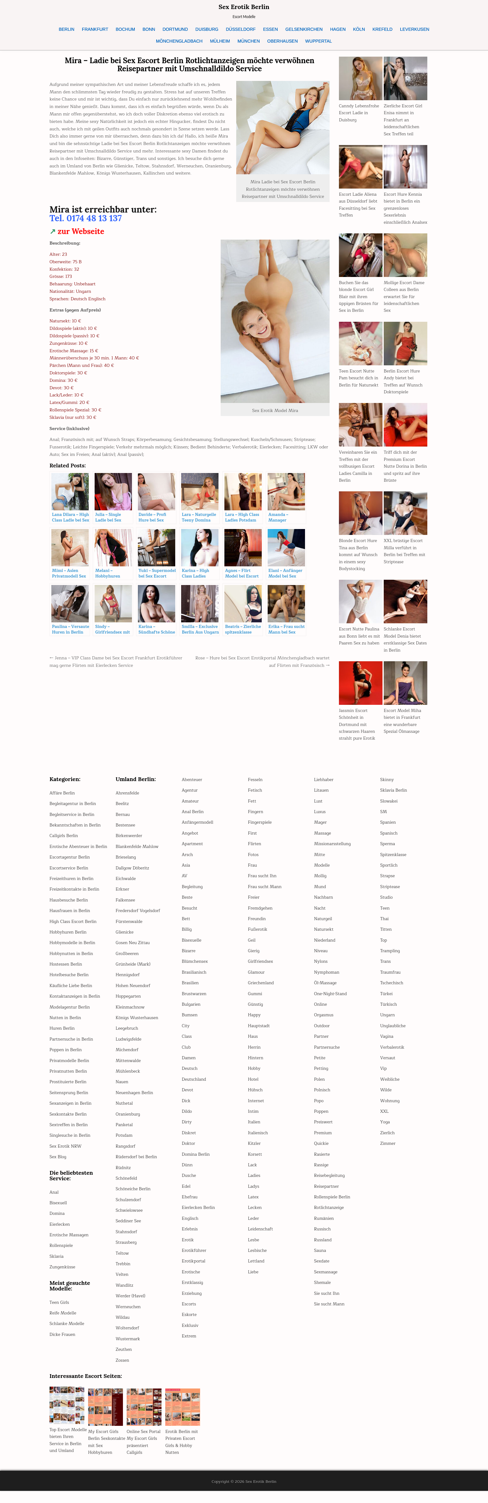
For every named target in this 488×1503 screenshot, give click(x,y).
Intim (253, 1118)
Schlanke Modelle (67, 1337)
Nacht (320, 915)
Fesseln (255, 786)
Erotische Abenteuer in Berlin (72, 857)
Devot (188, 1097)
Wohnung (390, 1107)
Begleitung (193, 893)
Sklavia (56, 1270)
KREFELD (383, 29)
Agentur (190, 797)
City (186, 1032)
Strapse (388, 883)
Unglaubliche (393, 1032)
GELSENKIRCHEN (304, 29)
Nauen (122, 1089)
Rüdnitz (123, 1174)
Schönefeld (127, 1185)
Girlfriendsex (261, 968)
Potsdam (124, 1142)
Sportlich (389, 872)
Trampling (390, 957)
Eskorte (189, 1321)
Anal (54, 1206)
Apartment (193, 851)
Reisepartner (327, 1193)
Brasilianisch (194, 979)
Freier (254, 904)
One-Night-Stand (331, 1000)
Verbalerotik (393, 1054)
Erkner (123, 896)
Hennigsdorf (128, 982)
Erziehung (192, 1300)
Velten (122, 1281)
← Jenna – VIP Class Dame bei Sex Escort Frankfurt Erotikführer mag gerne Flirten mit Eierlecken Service (106, 661)
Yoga (385, 1129)
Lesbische (258, 1257)
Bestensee (126, 832)
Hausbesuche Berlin (69, 914)
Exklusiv (190, 1332)
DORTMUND (175, 29)
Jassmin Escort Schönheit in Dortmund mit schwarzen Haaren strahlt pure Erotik (358, 731)
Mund (320, 893)
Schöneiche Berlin (134, 1196)
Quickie (321, 1150)
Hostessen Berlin (66, 978)
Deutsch (190, 1075)
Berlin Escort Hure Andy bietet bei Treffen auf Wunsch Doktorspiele (404, 388)
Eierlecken (60, 1238)
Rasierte (322, 1161)
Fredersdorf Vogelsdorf (139, 917)
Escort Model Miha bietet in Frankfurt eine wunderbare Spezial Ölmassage (403, 728)
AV (185, 883)
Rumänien (324, 1225)
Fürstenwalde (129, 928)
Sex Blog (58, 1170)
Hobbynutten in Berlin (72, 967)
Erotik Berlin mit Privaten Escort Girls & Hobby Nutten (182, 1449)
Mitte (319, 861)
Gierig (254, 957)
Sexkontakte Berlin (68, 1127)
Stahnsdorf (127, 1238)
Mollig (320, 883)
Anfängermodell (198, 829)
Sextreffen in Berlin (69, 1138)
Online (320, 1011)
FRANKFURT (95, 29)
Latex (253, 1203)
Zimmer (388, 1150)
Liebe (253, 1278)
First (252, 840)
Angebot (190, 840)
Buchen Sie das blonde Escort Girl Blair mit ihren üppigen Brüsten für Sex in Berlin (359, 303)
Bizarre (189, 957)
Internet (256, 1107)
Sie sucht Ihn (327, 1300)
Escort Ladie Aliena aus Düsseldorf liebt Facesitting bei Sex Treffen (359, 205)
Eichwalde (126, 885)
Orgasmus (324, 1022)
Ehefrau (190, 1203)
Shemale (322, 1289)
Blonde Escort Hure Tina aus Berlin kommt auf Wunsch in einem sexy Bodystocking (359, 561)
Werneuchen (129, 1313)
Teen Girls (59, 1316)
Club (186, 1054)
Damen (189, 1064)
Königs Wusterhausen (138, 1024)
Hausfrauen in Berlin (70, 924)
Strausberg (127, 1249)
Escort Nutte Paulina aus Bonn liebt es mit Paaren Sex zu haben (360, 643)
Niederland (325, 947)
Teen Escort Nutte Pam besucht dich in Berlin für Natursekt (359, 385)
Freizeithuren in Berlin (72, 892)
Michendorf (127, 1057)
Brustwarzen (194, 1000)
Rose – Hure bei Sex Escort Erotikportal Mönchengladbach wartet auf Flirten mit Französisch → (268, 661)
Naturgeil (323, 925)
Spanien (388, 829)
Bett (186, 925)
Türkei (386, 1000)
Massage (323, 840)
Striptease (390, 893)
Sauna (320, 1257)
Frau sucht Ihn (263, 883)
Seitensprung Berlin (69, 1106)
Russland (323, 1246)
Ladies (254, 1182)
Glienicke (125, 939)
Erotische (191, 1278)
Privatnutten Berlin (68, 1085)
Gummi (255, 1000)
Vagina (387, 1043)
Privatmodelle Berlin (70, 1074)
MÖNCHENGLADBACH (179, 41)
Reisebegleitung (330, 1182)
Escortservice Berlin (69, 881)
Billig (187, 936)
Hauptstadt (259, 1032)
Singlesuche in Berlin (70, 1149)
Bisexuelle (192, 947)
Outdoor (322, 1032)
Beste (187, 904)
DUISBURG (206, 29)
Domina (57, 1227)
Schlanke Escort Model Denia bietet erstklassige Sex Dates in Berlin (403, 647)
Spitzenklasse (394, 861)
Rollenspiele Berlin (333, 1203)
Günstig (256, 1011)
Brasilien (190, 990)
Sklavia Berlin (394, 797)
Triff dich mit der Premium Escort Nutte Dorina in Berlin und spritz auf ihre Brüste (404, 473)
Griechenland (261, 990)
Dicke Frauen (62, 1348)
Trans (385, 968)
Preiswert (323, 1129)
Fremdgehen (261, 915)
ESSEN (270, 29)
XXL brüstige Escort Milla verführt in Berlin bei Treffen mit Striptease (405, 558)
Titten (386, 936)
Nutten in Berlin (65, 1031)
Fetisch (255, 797)
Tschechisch (392, 990)
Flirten (255, 851)
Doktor (188, 1150)
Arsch (187, 861)
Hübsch (255, 1097)
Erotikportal (194, 1268)
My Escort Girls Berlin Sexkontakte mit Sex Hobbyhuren (105, 1449)
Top (383, 947)
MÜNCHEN (248, 41)
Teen (385, 915)
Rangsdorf (126, 1153)
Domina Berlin (196, 1161)
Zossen (123, 1367)
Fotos (253, 861)
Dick (186, 1107)
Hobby (254, 1075)
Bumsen (190, 1022)
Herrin (254, 1054)
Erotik (188, 1246)
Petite (320, 1064)
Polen (319, 1086)
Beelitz (122, 810)
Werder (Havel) (131, 1303)
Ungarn (388, 1022)
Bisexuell (58, 1216)
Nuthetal (125, 1110)
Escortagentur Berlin (70, 871)
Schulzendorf (129, 1206)
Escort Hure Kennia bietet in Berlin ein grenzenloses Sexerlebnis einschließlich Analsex (403, 212)
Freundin (257, 925)
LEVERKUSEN (414, 29)
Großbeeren (128, 960)
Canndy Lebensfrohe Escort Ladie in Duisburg (360, 113)
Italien (254, 1129)
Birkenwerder (129, 842)
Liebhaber (324, 786)
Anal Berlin (193, 818)
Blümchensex (195, 968)
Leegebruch (127, 1035)
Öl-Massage (325, 990)
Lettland (256, 1268)
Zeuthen (124, 1356)
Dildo (187, 1118)
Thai (384, 925)
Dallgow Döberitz (133, 874)
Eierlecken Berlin (199, 1214)
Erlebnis (190, 1236)
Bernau (123, 821)
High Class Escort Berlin (73, 935)
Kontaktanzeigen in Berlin (75, 1010)
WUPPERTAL (318, 41)
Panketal (125, 1131)
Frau (252, 872)
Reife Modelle (63, 1327)
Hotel (253, 1086)
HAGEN (338, 29)
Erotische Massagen (69, 1248)
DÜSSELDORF (241, 29)
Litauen (321, 797)
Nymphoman (327, 979)
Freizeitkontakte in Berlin (75, 903)
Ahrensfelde (128, 799)
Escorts (189, 1310)
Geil (252, 947)
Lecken (255, 1214)
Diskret (189, 1139)
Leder (254, 1225)
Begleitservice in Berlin (72, 821)
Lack (252, 1171)
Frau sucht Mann (265, 893)
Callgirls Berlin (64, 842)
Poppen (321, 1118)
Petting (321, 1075)
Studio (386, 904)
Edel (186, 1193)
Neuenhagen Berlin (135, 1099)
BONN (149, 29)
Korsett (255, 1161)
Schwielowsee (130, 1217)
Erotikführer (194, 1257)
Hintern (256, 1064)
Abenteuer (192, 786)
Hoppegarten (129, 1003)
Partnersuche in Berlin (72, 1053)
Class (187, 1043)
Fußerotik (258, 936)
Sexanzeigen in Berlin (71, 1117)
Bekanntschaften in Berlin (75, 832)
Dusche (189, 1182)
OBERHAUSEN (282, 41)
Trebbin (123, 1270)
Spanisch (389, 840)
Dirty (187, 1129)
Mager (320, 829)
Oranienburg (128, 1121)
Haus (253, 1043)
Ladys (254, 1193)
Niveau (321, 957)
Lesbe (254, 1246)
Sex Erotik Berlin (244, 6)
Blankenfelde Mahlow (138, 853)
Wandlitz (125, 1292)
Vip (383, 1075)
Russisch (322, 1236)
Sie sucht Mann (329, 1310)
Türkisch (389, 1011)
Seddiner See (129, 1228)
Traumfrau (390, 979)
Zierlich (387, 1139)
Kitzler (254, 1150)
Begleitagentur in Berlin (73, 810)
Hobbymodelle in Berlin (73, 956)
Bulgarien (191, 1011)
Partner (321, 1043)
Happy (254, 1022)
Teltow (122, 1260)
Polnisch (322, 1097)
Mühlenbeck (128, 1078)
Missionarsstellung (333, 851)
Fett (252, 808)
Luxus (320, 818)
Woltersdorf (128, 1335)
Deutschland (194, 1086)
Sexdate (322, 1268)
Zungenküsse (62, 1281)
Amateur (190, 808)
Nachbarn (324, 904)
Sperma (388, 851)
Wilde (386, 1097)
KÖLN (359, 29)
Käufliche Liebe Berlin (71, 999)
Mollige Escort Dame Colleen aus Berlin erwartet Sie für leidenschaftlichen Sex (405, 303)
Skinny (387, 786)
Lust (318, 808)
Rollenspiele (61, 1259)
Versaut (388, 1064)
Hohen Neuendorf (134, 992)
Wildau (123, 1324)
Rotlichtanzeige (329, 1214)
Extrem (189, 1343)
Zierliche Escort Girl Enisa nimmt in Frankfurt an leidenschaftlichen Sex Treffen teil (404, 120)
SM (383, 818)
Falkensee (126, 907)
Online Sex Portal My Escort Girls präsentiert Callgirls (144, 1449)
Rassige (321, 1171)
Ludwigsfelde (129, 1046)
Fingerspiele (260, 829)
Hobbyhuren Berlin (68, 946)
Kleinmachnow (131, 1014)
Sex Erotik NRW (66, 1160)
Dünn (187, 1171)
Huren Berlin (62, 1042)
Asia (186, 872)
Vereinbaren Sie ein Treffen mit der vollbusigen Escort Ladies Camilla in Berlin (358, 473)
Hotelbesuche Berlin (69, 988)
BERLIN (67, 29)
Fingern (256, 818)
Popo (319, 1107)
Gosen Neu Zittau (133, 949)
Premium (323, 1139)
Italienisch (258, 1139)
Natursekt (324, 936)
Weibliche (390, 1086)
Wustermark (128, 1345)
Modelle (322, 872)
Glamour (256, 979)
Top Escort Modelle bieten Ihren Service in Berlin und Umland (65, 1450)
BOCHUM (125, 29)
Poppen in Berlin (66, 1063)
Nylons (321, 968)
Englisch (190, 1225)
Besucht (190, 915)
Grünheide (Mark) (134, 971)
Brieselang (126, 864)
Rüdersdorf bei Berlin (137, 1164)
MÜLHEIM (220, 41)
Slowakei (389, 808)
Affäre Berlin (62, 799)
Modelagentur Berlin (70, 1020)
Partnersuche (327, 1054)
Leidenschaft (261, 1236)
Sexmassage (326, 1278)
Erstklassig (193, 1289)
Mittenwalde (129, 1067)
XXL (384, 1118)
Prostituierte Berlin (68, 1095)
